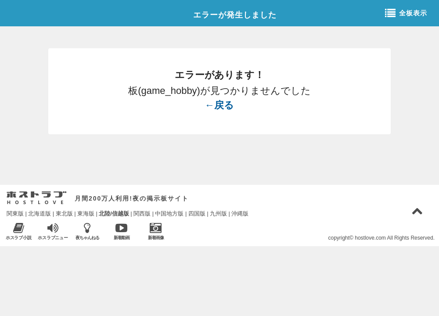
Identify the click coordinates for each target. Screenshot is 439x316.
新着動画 (121, 231)
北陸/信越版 (114, 213)
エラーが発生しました (235, 15)
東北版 (64, 213)
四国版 (196, 213)
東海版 (85, 213)
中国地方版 (169, 213)
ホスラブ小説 (18, 231)
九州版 (218, 213)
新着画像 (155, 231)
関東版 (15, 213)
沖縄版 (239, 213)
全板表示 (406, 13)
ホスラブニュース (52, 231)
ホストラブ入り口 (37, 198)
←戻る (219, 105)
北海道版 (39, 213)
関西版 (142, 213)
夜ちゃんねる (87, 231)
